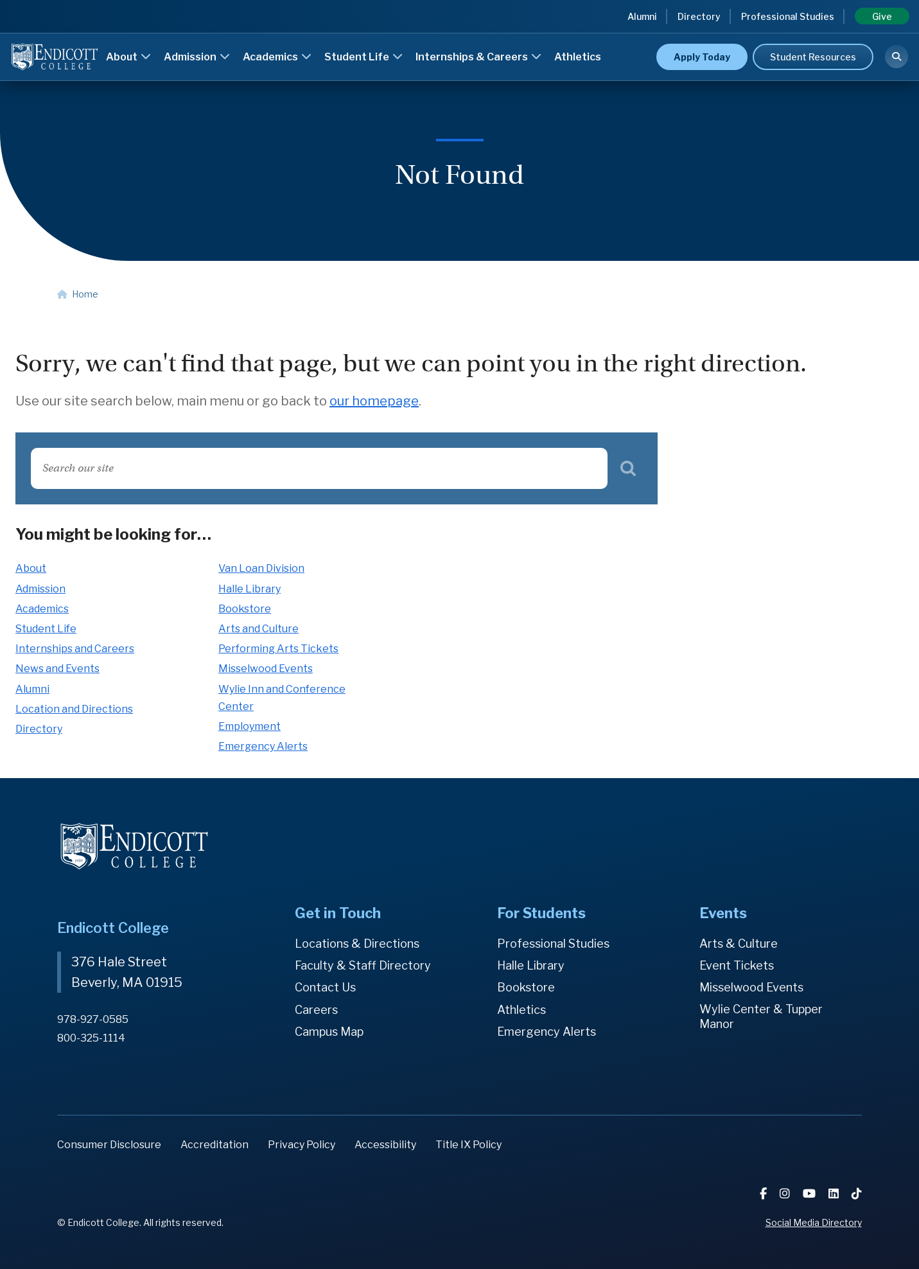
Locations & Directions (357, 943)
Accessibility (385, 1145)
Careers (316, 1009)
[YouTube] (810, 1193)
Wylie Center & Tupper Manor (761, 1016)
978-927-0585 (92, 1019)
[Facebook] (764, 1193)
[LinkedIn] (834, 1193)
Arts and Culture (258, 629)
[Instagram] (786, 1193)
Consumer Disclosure (109, 1145)
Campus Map (329, 1031)
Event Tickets (736, 965)
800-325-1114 (91, 1038)
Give (882, 16)
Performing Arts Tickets (278, 649)
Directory (699, 16)
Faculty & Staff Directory (363, 965)
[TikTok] (857, 1193)
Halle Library (249, 589)
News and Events (57, 668)
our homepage (374, 401)
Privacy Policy (301, 1145)
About (128, 57)
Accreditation (214, 1145)
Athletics (577, 57)
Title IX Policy (468, 1145)
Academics (277, 57)
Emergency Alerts (263, 746)
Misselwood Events (265, 668)
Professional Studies (787, 16)
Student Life (363, 57)
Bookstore (244, 609)
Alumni (642, 16)
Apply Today (702, 56)
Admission (197, 57)
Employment (249, 726)
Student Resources (813, 56)
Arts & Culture (738, 943)
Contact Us (325, 987)
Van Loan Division (261, 568)
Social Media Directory (814, 1222)
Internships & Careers (478, 57)
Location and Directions (74, 709)
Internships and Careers (74, 649)
